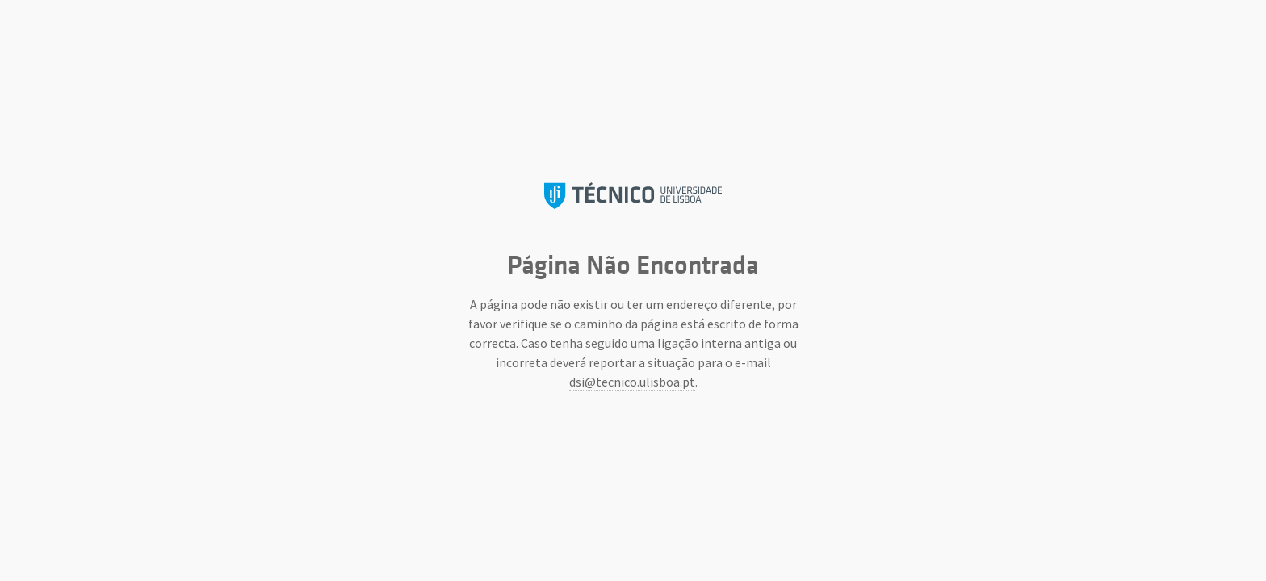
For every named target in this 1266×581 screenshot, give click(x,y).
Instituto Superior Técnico (633, 196)
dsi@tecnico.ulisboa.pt (632, 382)
